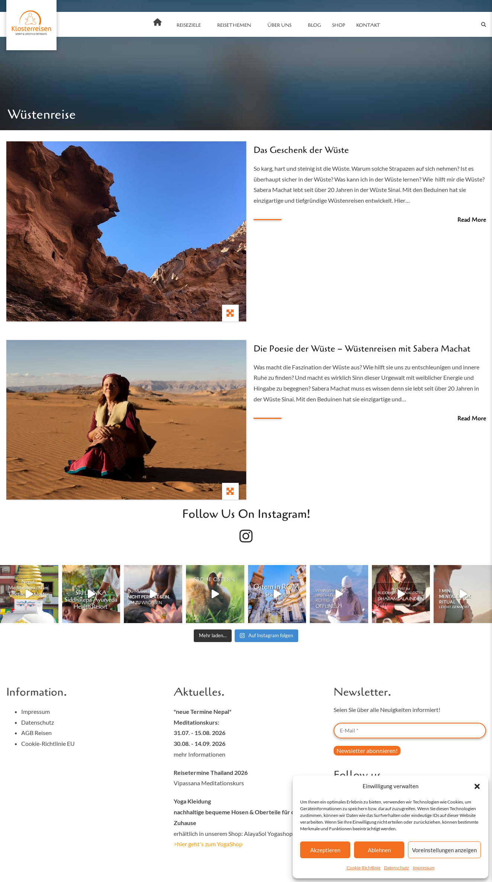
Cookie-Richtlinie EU (48, 743)
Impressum (424, 867)
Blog (314, 25)
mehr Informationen (199, 754)
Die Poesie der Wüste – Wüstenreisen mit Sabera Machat (362, 349)
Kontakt (368, 25)
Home (157, 22)
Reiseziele (189, 25)
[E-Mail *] (410, 730)
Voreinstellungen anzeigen (444, 850)
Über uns (279, 25)
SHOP (338, 25)
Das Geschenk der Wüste (301, 150)
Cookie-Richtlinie (363, 867)
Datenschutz (396, 867)
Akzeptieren (325, 850)
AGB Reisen (36, 732)
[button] (477, 786)
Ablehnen (379, 850)
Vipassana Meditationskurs (209, 782)
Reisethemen (234, 25)
